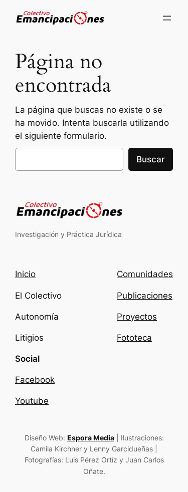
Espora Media (90, 437)
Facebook (35, 380)
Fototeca (134, 338)
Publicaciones (144, 296)
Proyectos (137, 317)
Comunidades (145, 274)
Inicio (25, 274)
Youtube (32, 401)
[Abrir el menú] (167, 18)
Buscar (150, 159)
